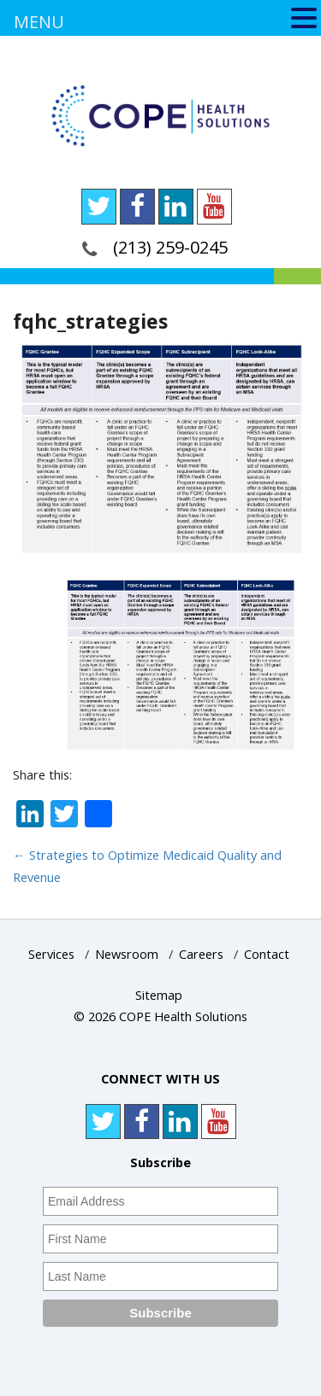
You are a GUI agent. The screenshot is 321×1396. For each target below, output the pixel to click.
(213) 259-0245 (170, 247)
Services (51, 954)
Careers (201, 954)
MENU (39, 21)
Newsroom (126, 954)
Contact (266, 954)
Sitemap (158, 995)
